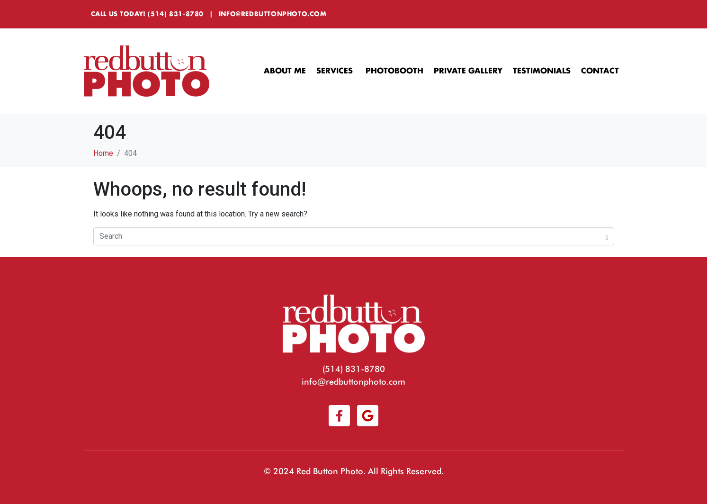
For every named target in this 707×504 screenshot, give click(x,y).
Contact (600, 71)
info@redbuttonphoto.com (273, 14)
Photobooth (394, 71)
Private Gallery (468, 71)
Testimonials (542, 71)
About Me (285, 71)
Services (335, 71)
